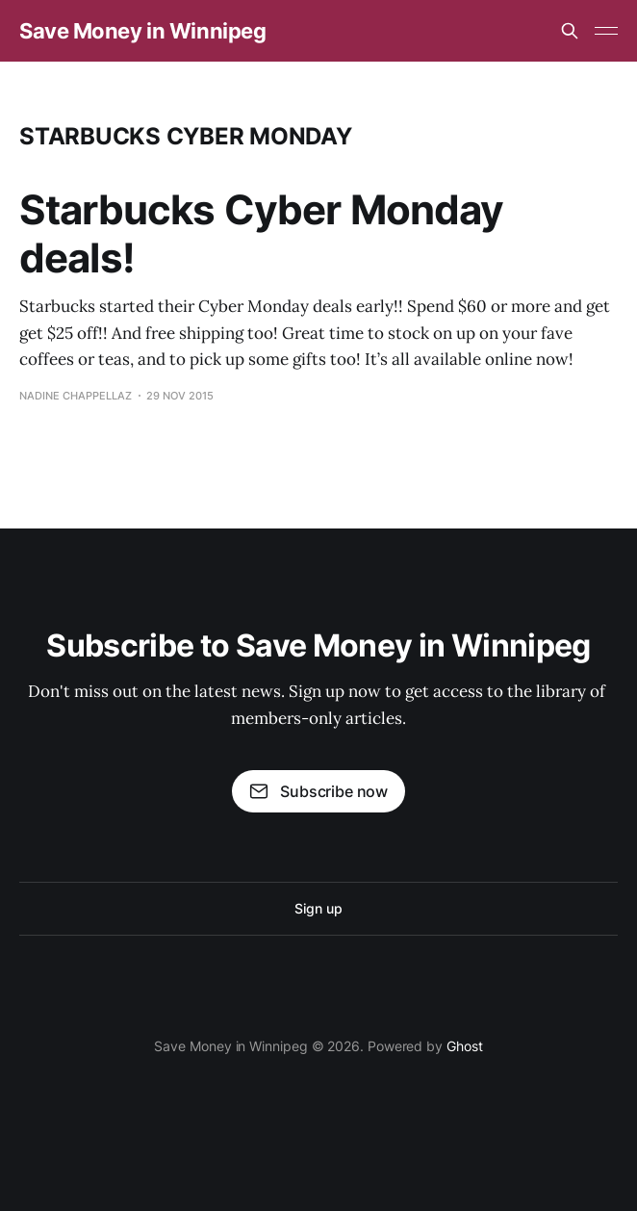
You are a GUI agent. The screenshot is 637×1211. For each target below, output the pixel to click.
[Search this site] (569, 30)
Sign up (318, 908)
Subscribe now (318, 791)
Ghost (464, 1046)
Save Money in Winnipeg (142, 30)
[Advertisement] (318, 206)
